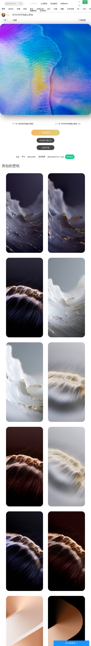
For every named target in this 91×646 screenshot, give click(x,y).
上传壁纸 (44, 3)
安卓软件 (43, 11)
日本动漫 (70, 9)
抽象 (62, 9)
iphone (11, 9)
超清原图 (42, 157)
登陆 (79, 3)
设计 (49, 9)
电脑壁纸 (33, 11)
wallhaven (64, 3)
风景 (25, 9)
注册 (85, 2)
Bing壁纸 (53, 3)
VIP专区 (33, 4)
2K (78, 9)
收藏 (14, 20)
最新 (3, 9)
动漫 (55, 9)
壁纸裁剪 (69, 157)
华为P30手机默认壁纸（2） (71, 124)
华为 (23, 157)
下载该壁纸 (45, 133)
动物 (18, 9)
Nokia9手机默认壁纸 (25, 124)
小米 (84, 9)
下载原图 (82, 20)
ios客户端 (45, 148)
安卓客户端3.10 (45, 140)
